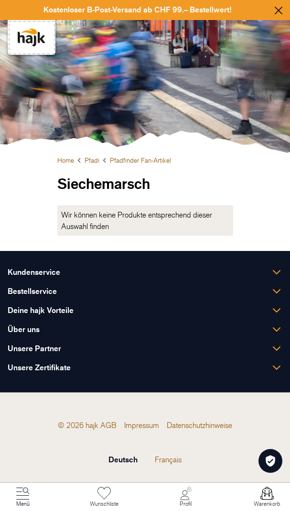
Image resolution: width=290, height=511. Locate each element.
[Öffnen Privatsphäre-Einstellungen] (270, 461)
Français (168, 459)
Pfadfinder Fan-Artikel (140, 160)
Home (65, 160)
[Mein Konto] (186, 497)
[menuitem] (108, 425)
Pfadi (92, 160)
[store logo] (31, 37)
